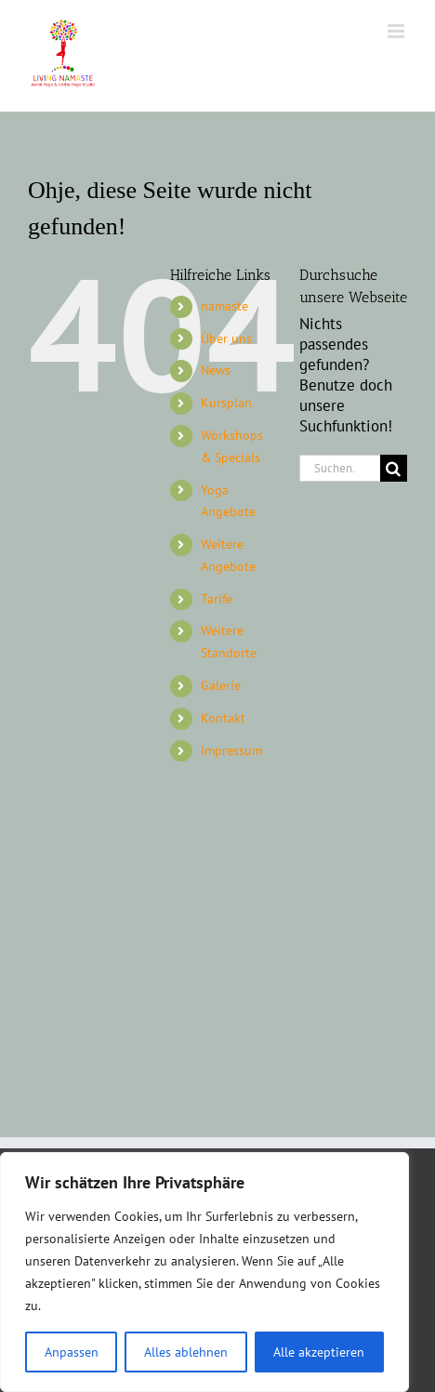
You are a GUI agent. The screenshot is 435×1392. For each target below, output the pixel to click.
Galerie (221, 685)
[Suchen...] (339, 468)
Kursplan (226, 402)
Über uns (226, 338)
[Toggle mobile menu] (397, 31)
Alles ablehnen (186, 1352)
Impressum (231, 750)
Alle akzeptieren (318, 1352)
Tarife (216, 598)
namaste (224, 306)
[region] (204, 1272)
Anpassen (72, 1352)
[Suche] (393, 468)
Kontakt (223, 717)
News (216, 370)
